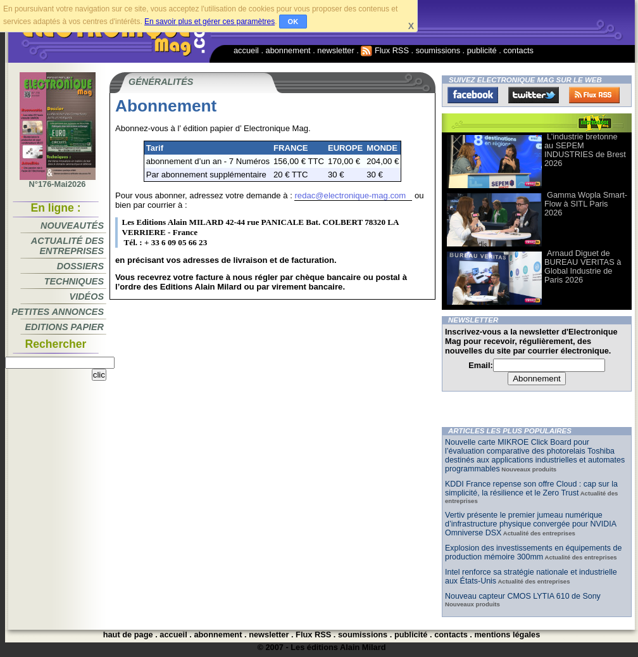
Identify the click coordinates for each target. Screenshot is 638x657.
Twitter (533, 95)
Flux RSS (385, 50)
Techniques (74, 281)
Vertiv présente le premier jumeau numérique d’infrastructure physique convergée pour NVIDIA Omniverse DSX (530, 524)
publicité (482, 50)
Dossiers (80, 266)
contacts (518, 50)
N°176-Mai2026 (58, 180)
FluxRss (594, 95)
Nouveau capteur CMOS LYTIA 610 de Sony (523, 596)
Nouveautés (72, 225)
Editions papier (64, 327)
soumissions (438, 50)
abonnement (288, 50)
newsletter (335, 50)
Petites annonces (57, 312)
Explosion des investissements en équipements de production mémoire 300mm (533, 552)
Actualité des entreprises (67, 246)
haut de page (128, 634)
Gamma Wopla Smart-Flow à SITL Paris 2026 (585, 203)
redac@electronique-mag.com (350, 195)
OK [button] (293, 21)
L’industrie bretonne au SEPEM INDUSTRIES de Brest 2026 (585, 150)
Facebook (472, 95)
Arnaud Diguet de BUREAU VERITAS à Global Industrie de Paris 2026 (582, 266)
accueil (246, 50)
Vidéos (87, 296)
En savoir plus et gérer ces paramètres (209, 21)
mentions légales (507, 634)
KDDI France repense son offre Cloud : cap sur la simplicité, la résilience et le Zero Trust (531, 488)
